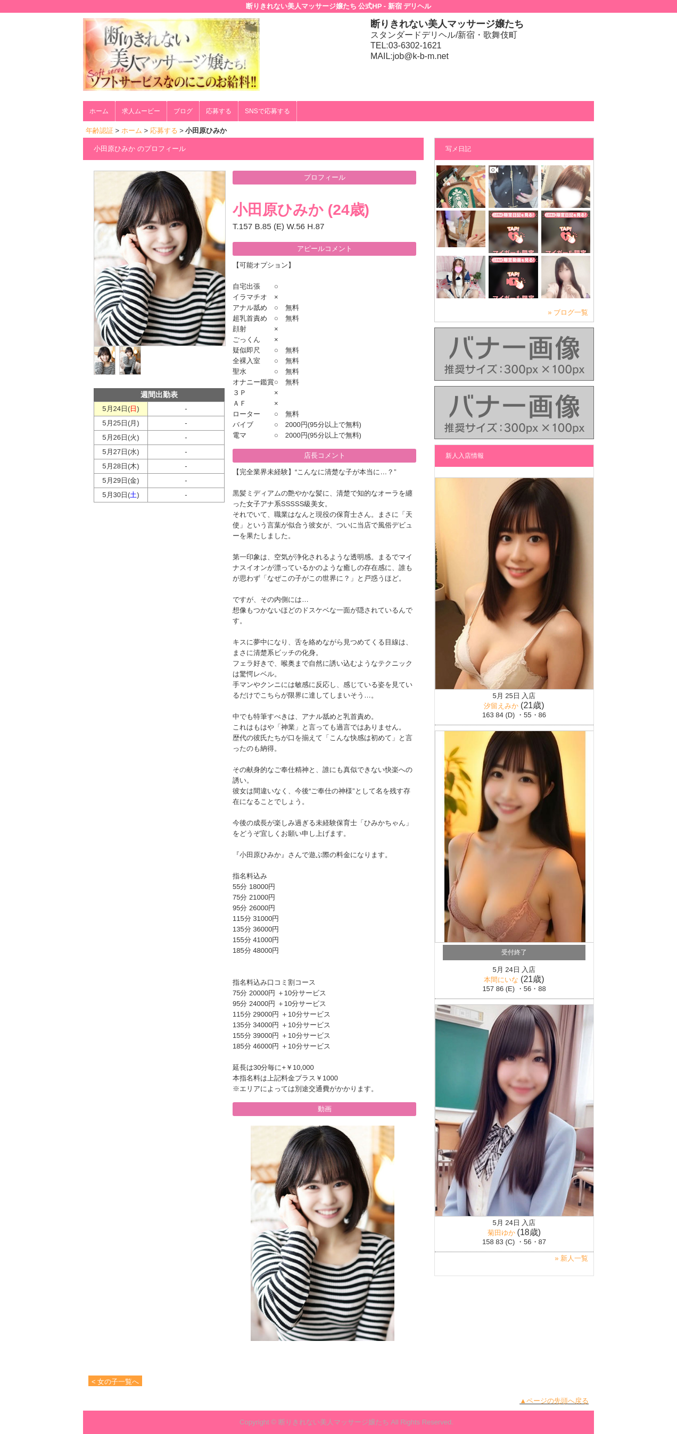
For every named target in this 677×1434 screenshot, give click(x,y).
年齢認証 (99, 131)
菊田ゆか (501, 1233)
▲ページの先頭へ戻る (554, 1401)
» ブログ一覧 (568, 312)
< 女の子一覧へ (115, 1382)
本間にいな (501, 980)
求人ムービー (141, 111)
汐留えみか (501, 706)
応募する (219, 111)
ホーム (99, 111)
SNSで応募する (267, 111)
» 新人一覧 (571, 1258)
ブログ (183, 111)
